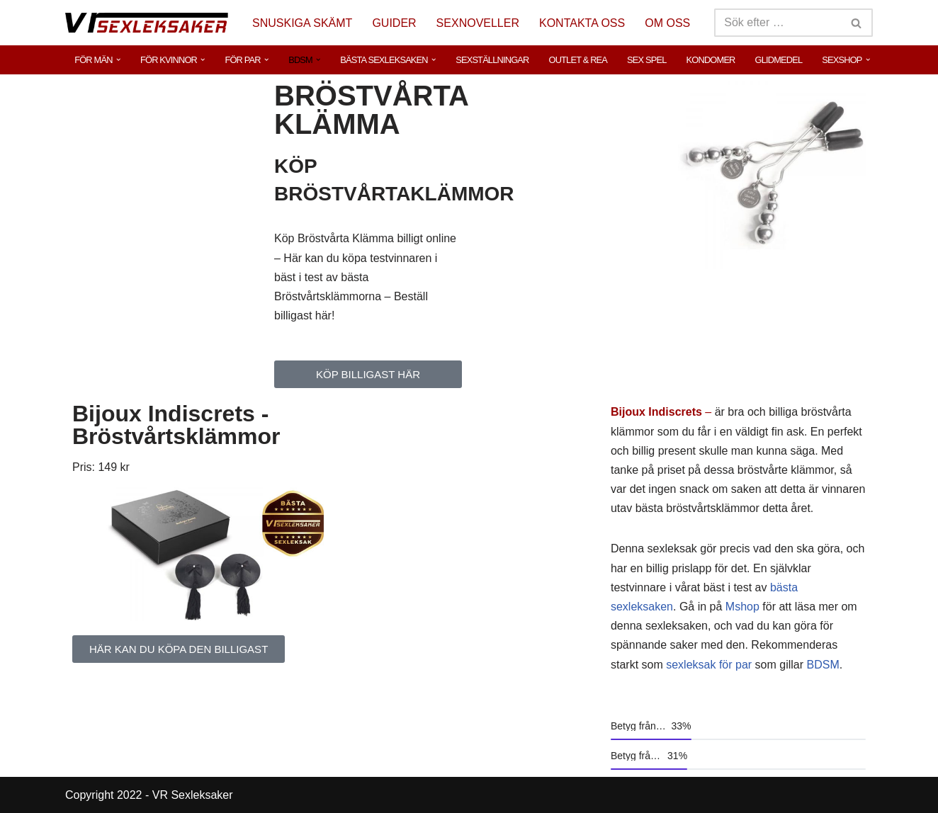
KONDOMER (710, 60)
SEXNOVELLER (477, 23)
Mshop (742, 607)
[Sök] (777, 22)
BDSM (823, 665)
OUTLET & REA (577, 60)
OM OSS (667, 23)
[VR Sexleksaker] (146, 22)
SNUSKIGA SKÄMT (302, 23)
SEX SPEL (647, 60)
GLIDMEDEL (779, 60)
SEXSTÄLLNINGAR (492, 60)
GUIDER (394, 23)
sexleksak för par (709, 665)
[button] (118, 59)
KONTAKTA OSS (582, 23)
